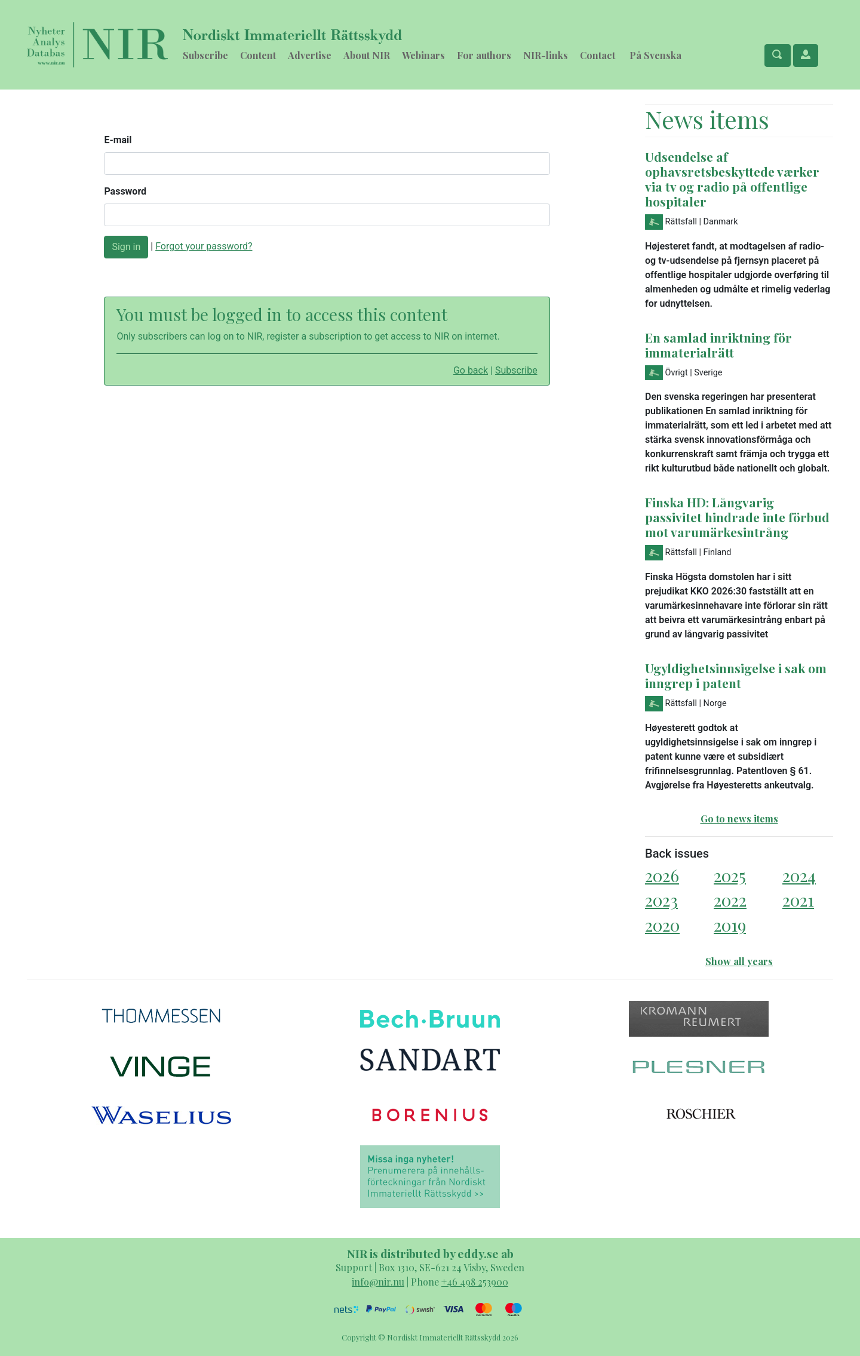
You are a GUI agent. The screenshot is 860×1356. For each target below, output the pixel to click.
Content (258, 55)
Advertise (309, 55)
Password (125, 191)
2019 (730, 925)
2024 (799, 875)
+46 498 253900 (474, 1281)
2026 (662, 875)
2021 (798, 900)
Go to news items (739, 818)
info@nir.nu (378, 1281)
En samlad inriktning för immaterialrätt (718, 344)
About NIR (366, 55)
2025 (730, 875)
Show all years (739, 961)
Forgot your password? (203, 246)
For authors (484, 55)
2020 (662, 925)
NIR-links (545, 55)
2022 (730, 900)
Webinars (423, 55)
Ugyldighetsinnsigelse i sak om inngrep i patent (736, 675)
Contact (597, 55)
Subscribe (205, 55)
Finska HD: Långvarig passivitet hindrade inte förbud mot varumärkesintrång (737, 517)
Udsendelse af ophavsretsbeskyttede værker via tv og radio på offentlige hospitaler (732, 178)
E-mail (117, 140)
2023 (661, 900)
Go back (470, 370)
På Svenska (655, 55)
